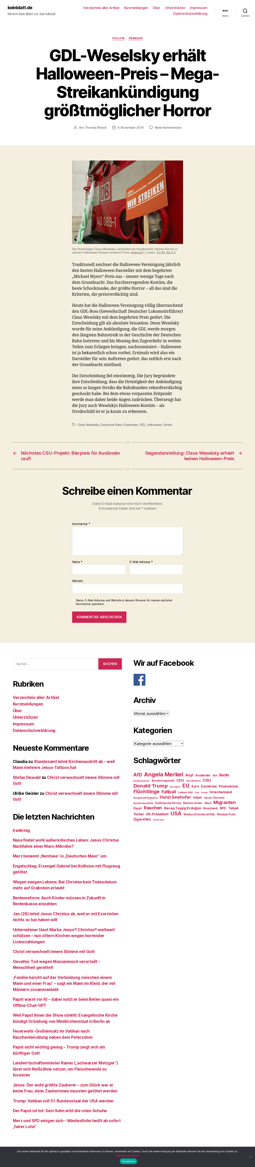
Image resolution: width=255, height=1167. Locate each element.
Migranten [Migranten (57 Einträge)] (224, 802)
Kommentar (81, 524)
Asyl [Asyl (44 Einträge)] (189, 775)
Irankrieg (21, 830)
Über (156, 8)
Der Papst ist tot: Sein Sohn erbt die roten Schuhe (60, 1110)
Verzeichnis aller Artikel (101, 8)
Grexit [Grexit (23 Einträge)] (204, 792)
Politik (118, 38)
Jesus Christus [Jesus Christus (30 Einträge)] (214, 797)
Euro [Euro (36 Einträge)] (195, 786)
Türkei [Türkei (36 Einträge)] (138, 814)
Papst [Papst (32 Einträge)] (137, 808)
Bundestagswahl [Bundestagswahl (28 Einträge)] (163, 780)
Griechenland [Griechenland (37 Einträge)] (220, 792)
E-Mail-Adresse (141, 562)
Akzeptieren (128, 1161)
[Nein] (250, 1157)
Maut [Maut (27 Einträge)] (208, 803)
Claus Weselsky (88, 425)
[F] (187, 680)
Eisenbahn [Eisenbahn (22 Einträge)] (175, 787)
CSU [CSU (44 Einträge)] (207, 780)
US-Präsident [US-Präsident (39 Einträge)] (157, 814)
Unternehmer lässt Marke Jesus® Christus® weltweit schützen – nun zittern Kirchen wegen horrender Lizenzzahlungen (64, 935)
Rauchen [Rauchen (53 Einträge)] (153, 807)
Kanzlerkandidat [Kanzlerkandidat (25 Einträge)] (143, 803)
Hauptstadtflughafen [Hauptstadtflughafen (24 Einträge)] (145, 797)
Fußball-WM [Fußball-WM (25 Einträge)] (185, 792)
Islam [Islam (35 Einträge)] (197, 797)
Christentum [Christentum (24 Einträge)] (193, 780)
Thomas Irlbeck (96, 127)
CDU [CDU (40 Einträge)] (180, 780)
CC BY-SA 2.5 (166, 252)
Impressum (198, 8)
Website (77, 581)
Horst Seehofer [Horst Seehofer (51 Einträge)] (175, 797)
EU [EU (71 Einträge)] (185, 786)
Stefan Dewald (27, 777)
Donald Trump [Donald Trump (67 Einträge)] (150, 786)
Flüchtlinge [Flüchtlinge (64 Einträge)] (146, 791)
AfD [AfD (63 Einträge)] (137, 775)
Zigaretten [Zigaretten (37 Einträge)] (142, 819)
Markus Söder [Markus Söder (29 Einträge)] (193, 803)
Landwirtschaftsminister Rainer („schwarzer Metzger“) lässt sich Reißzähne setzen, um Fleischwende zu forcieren (65, 1069)
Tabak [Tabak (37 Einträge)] (233, 808)
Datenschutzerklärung (190, 14)
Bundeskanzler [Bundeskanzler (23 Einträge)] (141, 780)
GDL (143, 425)
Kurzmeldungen (136, 8)
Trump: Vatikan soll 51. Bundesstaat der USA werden (63, 1101)
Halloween (154, 425)
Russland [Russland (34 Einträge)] (210, 808)
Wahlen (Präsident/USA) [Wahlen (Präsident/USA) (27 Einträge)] (199, 814)
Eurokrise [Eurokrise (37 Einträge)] (209, 786)
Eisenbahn (131, 425)
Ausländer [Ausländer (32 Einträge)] (203, 775)
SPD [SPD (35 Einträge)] (223, 808)
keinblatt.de (20, 7)
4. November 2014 (130, 127)
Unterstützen (175, 8)
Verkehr (136, 38)
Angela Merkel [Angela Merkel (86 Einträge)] (163, 774)
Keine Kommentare (168, 127)
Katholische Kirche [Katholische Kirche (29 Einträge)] (168, 803)
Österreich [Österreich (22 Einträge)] (158, 820)
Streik (168, 425)
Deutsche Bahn (111, 425)
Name (77, 562)
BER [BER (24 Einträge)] (215, 775)
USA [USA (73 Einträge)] (175, 813)
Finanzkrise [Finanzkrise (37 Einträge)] (228, 786)
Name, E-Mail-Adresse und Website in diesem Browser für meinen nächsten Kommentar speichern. (124, 602)
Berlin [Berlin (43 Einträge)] (224, 775)
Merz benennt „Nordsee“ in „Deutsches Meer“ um (60, 856)
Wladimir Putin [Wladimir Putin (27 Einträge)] (226, 814)
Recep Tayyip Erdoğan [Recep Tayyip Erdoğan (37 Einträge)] (182, 808)
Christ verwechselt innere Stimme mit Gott (54, 951)
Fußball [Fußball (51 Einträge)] (168, 791)
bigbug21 (137, 252)
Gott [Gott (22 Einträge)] (197, 792)
